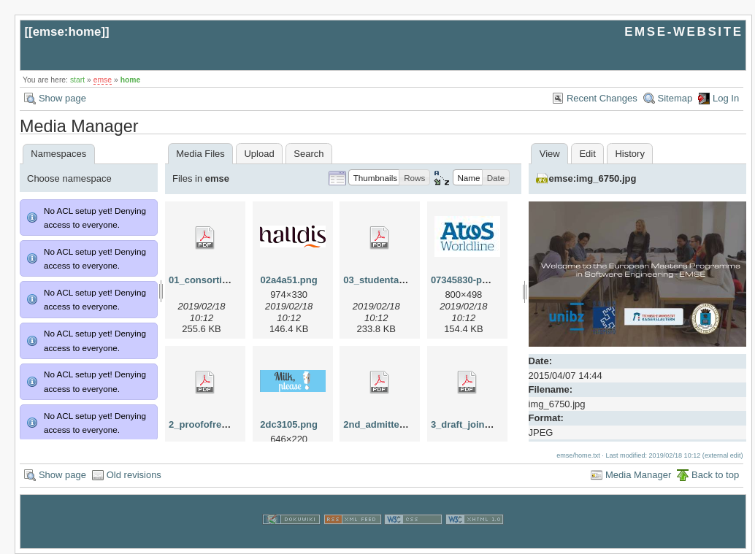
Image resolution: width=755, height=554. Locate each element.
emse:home (67, 32)
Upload (259, 153)
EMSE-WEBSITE (683, 32)
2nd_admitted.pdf (382, 424)
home (130, 80)
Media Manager (638, 474)
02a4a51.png (289, 279)
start (77, 80)
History (629, 153)
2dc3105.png (289, 424)
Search (308, 153)
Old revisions (134, 474)
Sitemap (675, 98)
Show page (62, 98)
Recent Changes (602, 98)
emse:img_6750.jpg (593, 178)
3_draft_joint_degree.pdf (486, 424)
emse (102, 80)
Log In (726, 98)
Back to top (715, 474)
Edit (587, 153)
